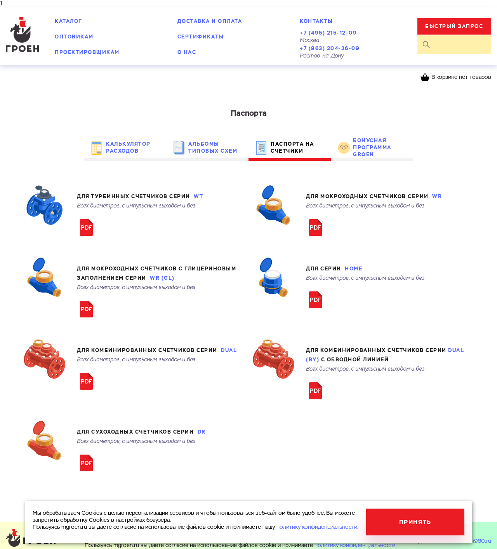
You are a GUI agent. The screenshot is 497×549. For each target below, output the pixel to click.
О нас (186, 52)
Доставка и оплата (209, 21)
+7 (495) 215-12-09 (328, 33)
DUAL (229, 350)
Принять (415, 522)
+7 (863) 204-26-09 (330, 48)
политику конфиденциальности (355, 545)
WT (198, 196)
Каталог (68, 21)
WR (437, 196)
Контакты (316, 21)
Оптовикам (74, 36)
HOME (353, 268)
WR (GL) (162, 278)
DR (202, 432)
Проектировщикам (87, 52)
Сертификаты (200, 36)
